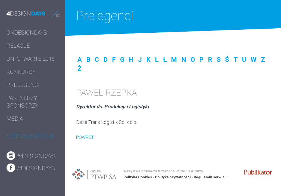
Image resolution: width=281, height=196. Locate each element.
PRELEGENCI (23, 85)
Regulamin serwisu (210, 177)
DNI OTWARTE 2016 (31, 59)
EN (58, 15)
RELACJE (18, 45)
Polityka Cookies (137, 177)
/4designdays (31, 167)
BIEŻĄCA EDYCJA (31, 136)
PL (53, 11)
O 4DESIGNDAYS (27, 32)
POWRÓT (85, 137)
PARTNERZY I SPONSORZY (23, 102)
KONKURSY (21, 72)
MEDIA (15, 118)
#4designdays (31, 155)
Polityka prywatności (173, 177)
